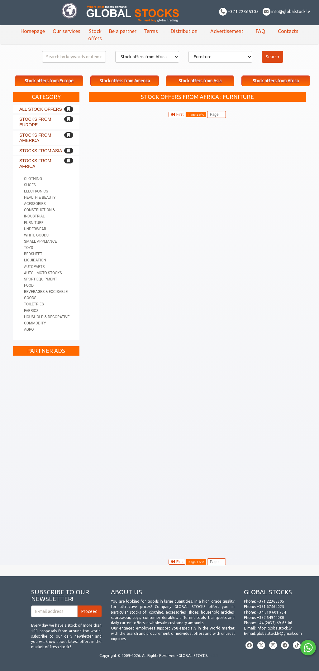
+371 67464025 (270, 607)
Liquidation (35, 260)
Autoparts (34, 267)
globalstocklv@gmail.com (279, 633)
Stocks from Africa (35, 163)
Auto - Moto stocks (43, 273)
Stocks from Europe (35, 122)
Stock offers (95, 34)
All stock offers (40, 109)
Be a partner (122, 31)
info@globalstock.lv (286, 11)
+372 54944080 (270, 617)
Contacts (288, 31)
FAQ (260, 31)
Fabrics (31, 311)
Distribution (184, 31)
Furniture (34, 223)
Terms (151, 31)
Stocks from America (35, 138)
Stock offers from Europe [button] (49, 80)
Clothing (33, 179)
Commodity (35, 323)
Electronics (36, 191)
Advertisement (226, 31)
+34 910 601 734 (271, 612)
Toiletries (34, 304)
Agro (29, 329)
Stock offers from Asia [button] (200, 80)
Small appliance (40, 241)
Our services (66, 31)
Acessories (35, 204)
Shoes (30, 185)
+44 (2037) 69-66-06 (274, 623)
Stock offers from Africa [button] (276, 80)
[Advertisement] (46, 452)
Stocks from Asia (40, 150)
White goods (36, 235)
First (176, 114)
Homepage (33, 31)
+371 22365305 (239, 11)
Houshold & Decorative (46, 317)
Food (29, 285)
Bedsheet (33, 254)
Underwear (35, 229)
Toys (28, 248)
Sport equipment (40, 279)
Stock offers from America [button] (124, 80)
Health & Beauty (39, 197)
